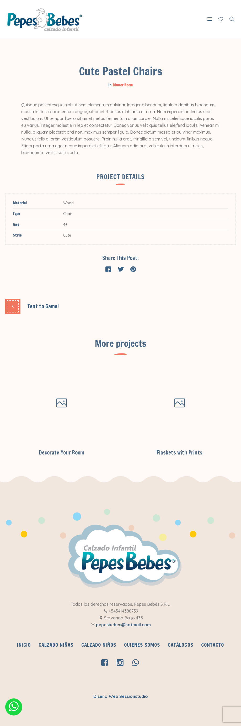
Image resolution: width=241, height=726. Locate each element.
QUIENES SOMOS (142, 645)
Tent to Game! (43, 306)
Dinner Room (123, 85)
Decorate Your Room (61, 452)
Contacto (212, 645)
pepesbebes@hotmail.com (123, 624)
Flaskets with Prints (179, 452)
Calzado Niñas (56, 645)
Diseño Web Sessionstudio (120, 696)
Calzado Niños (98, 645)
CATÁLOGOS (180, 645)
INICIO (24, 645)
